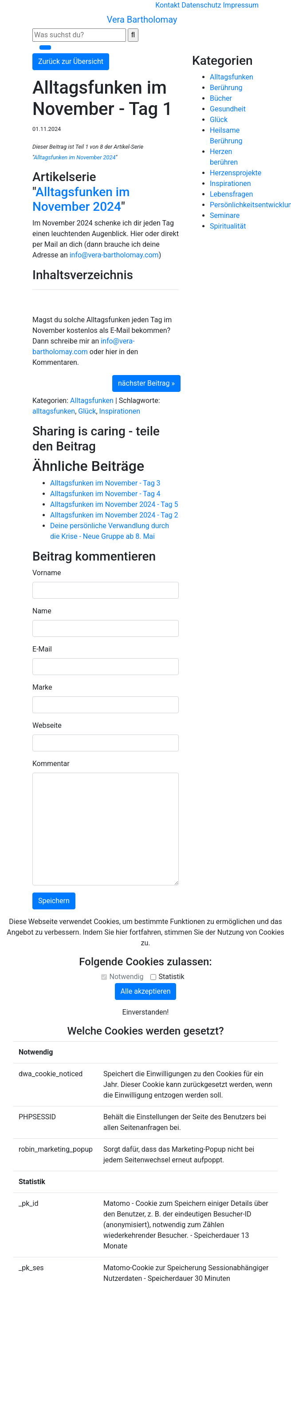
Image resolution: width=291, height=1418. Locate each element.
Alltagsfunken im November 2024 (74, 157)
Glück (87, 411)
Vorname (46, 573)
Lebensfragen (231, 194)
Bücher (221, 98)
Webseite (47, 725)
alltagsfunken (53, 411)
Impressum (241, 5)
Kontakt (167, 5)
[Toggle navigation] (45, 47)
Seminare (225, 215)
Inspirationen (120, 411)
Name (41, 611)
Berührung (226, 87)
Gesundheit (228, 109)
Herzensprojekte (235, 173)
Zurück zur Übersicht (70, 61)
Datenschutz (201, 5)
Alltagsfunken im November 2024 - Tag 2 (114, 515)
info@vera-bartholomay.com (114, 255)
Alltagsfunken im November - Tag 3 (105, 483)
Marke (42, 687)
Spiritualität (228, 226)
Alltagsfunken (92, 400)
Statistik (171, 976)
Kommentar (51, 763)
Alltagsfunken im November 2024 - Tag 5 (114, 504)
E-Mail (42, 649)
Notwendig (126, 976)
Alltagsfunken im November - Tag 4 (105, 494)
